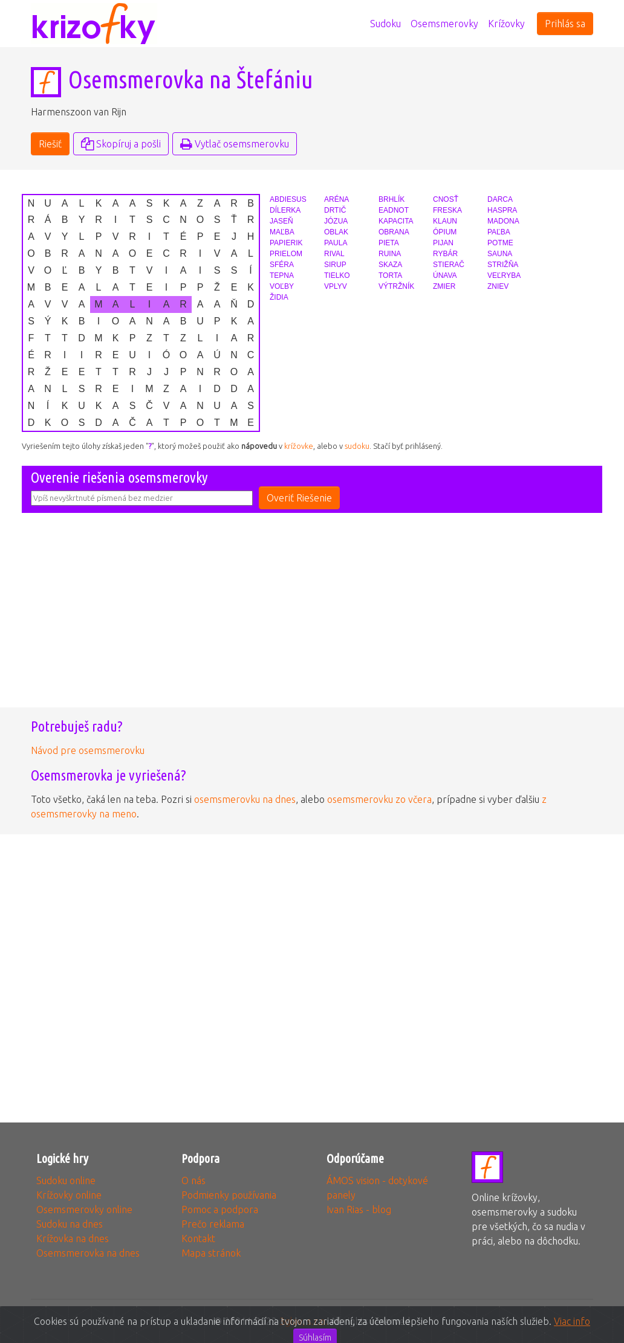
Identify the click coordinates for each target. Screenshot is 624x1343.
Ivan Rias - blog (359, 1209)
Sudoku (385, 23)
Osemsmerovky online (84, 1209)
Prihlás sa (565, 23)
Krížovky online (69, 1195)
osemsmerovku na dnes (245, 799)
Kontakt (198, 1238)
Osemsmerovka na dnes (88, 1253)
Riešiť (50, 143)
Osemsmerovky (444, 23)
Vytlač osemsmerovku (234, 143)
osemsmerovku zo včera (379, 799)
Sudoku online (66, 1180)
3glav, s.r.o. (303, 1321)
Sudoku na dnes (69, 1224)
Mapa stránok (211, 1253)
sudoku (357, 446)
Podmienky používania (228, 1195)
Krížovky (506, 23)
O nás (193, 1180)
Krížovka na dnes (72, 1238)
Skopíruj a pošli (121, 143)
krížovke (298, 446)
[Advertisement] (312, 619)
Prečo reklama (212, 1224)
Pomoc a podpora (219, 1209)
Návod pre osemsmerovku (88, 750)
